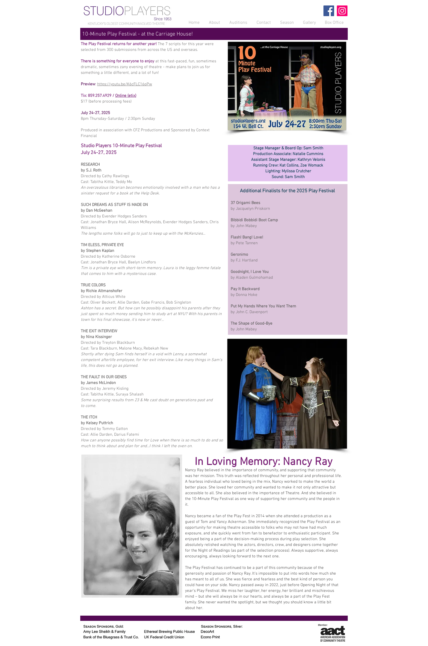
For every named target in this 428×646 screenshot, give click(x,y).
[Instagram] (342, 10)
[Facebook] (328, 10)
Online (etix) (125, 95)
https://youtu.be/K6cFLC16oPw (124, 84)
